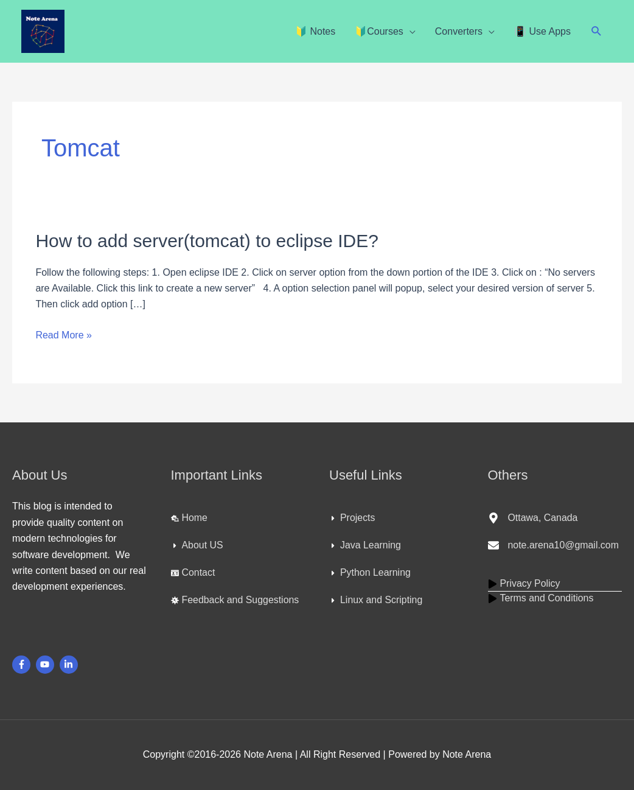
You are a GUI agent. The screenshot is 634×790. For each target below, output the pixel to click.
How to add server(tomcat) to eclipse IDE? (206, 241)
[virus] (235, 600)
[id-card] (193, 572)
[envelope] (553, 545)
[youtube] (46, 664)
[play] (524, 583)
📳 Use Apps (542, 31)
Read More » (63, 333)
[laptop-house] (189, 517)
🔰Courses (379, 31)
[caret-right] (197, 545)
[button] (596, 31)
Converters (458, 31)
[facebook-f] (22, 664)
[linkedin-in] (70, 664)
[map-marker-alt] (533, 517)
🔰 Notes (315, 31)
